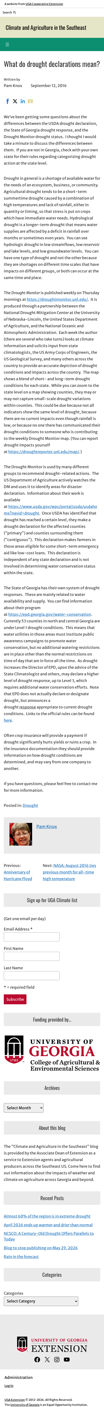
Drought (30, 805)
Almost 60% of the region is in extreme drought (47, 1216)
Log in (8, 1386)
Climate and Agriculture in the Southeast (46, 27)
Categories (13, 1293)
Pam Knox (46, 826)
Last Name (13, 968)
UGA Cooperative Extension (44, 4)
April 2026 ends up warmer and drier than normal (48, 1225)
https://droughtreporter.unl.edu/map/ (43, 451)
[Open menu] (7, 44)
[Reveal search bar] (9, 12)
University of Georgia (24, 1405)
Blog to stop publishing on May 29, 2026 (41, 1247)
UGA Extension (14, 1400)
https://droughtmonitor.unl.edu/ (57, 299)
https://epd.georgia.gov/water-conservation (49, 614)
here (8, 720)
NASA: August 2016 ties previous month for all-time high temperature (69, 872)
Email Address (18, 929)
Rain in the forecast (21, 1256)
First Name (13, 948)
